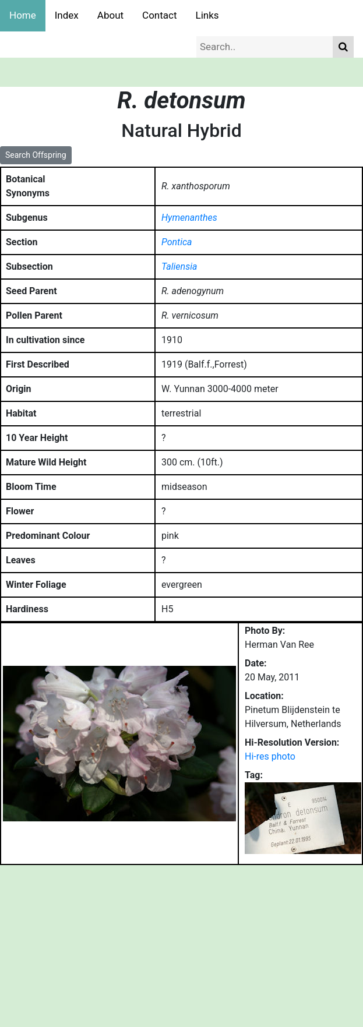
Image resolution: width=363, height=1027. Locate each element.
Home (22, 15)
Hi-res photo (270, 756)
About (110, 15)
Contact (159, 15)
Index (67, 15)
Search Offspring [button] (35, 155)
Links (207, 15)
